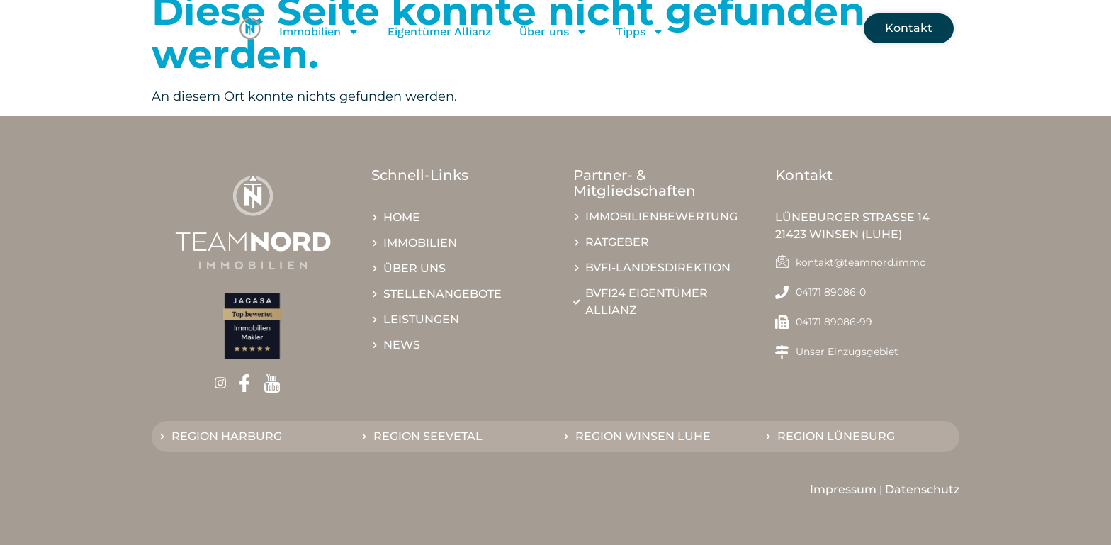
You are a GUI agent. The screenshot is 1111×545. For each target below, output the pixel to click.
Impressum (843, 489)
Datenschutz (922, 489)
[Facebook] (249, 383)
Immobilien (319, 32)
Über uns (553, 32)
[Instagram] (225, 383)
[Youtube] (277, 383)
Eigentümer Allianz (439, 31)
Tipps (640, 32)
